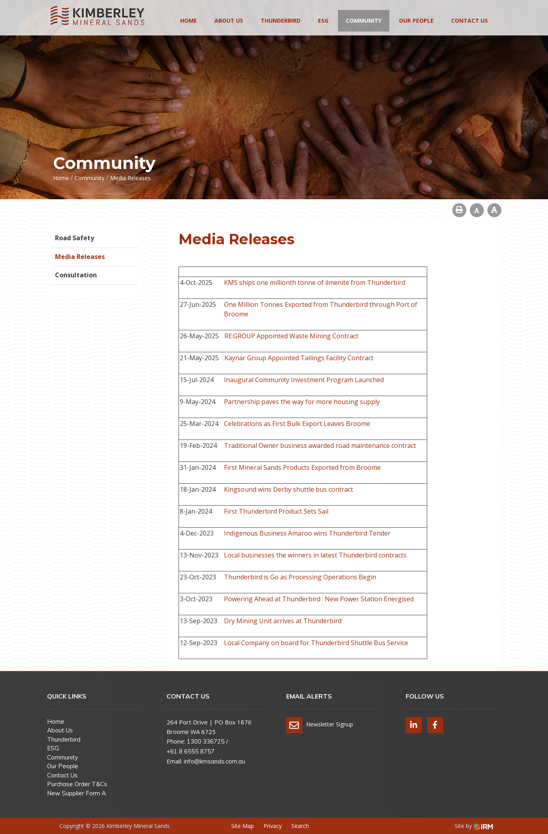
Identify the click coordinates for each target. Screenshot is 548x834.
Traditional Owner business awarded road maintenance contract (320, 445)
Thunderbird (281, 20)
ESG (323, 20)
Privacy (272, 826)
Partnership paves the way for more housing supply (302, 401)
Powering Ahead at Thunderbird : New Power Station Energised (319, 599)
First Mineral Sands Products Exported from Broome (302, 467)
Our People (416, 20)
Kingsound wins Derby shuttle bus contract (288, 489)
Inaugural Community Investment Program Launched (304, 379)
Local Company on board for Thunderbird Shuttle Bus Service (316, 642)
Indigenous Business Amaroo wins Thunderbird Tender (307, 533)
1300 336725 (205, 741)
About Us (228, 20)
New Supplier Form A (76, 793)
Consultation (76, 275)
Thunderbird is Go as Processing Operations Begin (300, 577)
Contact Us (469, 20)
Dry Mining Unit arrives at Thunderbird (283, 620)
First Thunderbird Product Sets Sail (276, 511)
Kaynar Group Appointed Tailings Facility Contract (298, 357)
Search (300, 826)
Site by (474, 826)
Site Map (242, 826)
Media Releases (80, 256)
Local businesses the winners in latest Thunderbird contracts (315, 555)
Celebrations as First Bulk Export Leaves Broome (297, 423)
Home (188, 20)
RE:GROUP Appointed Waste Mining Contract (291, 336)
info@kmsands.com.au (214, 761)
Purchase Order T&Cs (77, 784)
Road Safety (74, 238)
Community (363, 20)
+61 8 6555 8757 (190, 751)
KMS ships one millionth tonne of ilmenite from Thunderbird (314, 282)
